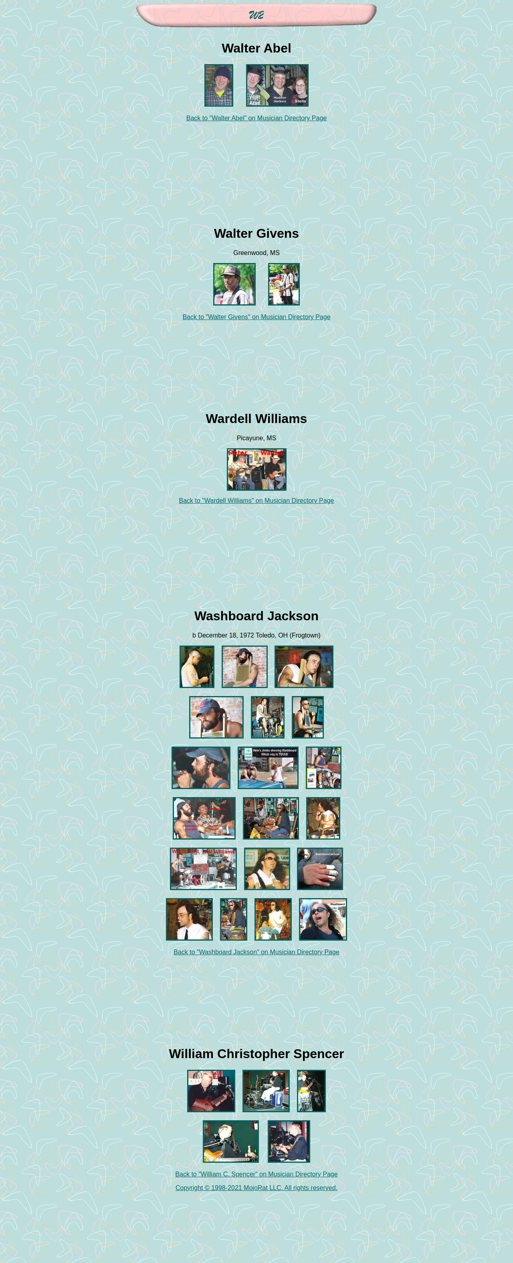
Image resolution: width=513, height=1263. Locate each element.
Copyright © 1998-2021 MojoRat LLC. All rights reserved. (256, 1187)
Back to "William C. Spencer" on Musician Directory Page (256, 1174)
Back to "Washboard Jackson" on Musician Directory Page (256, 952)
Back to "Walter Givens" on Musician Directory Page (256, 317)
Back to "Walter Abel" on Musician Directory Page (256, 118)
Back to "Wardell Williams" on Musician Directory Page (256, 500)
